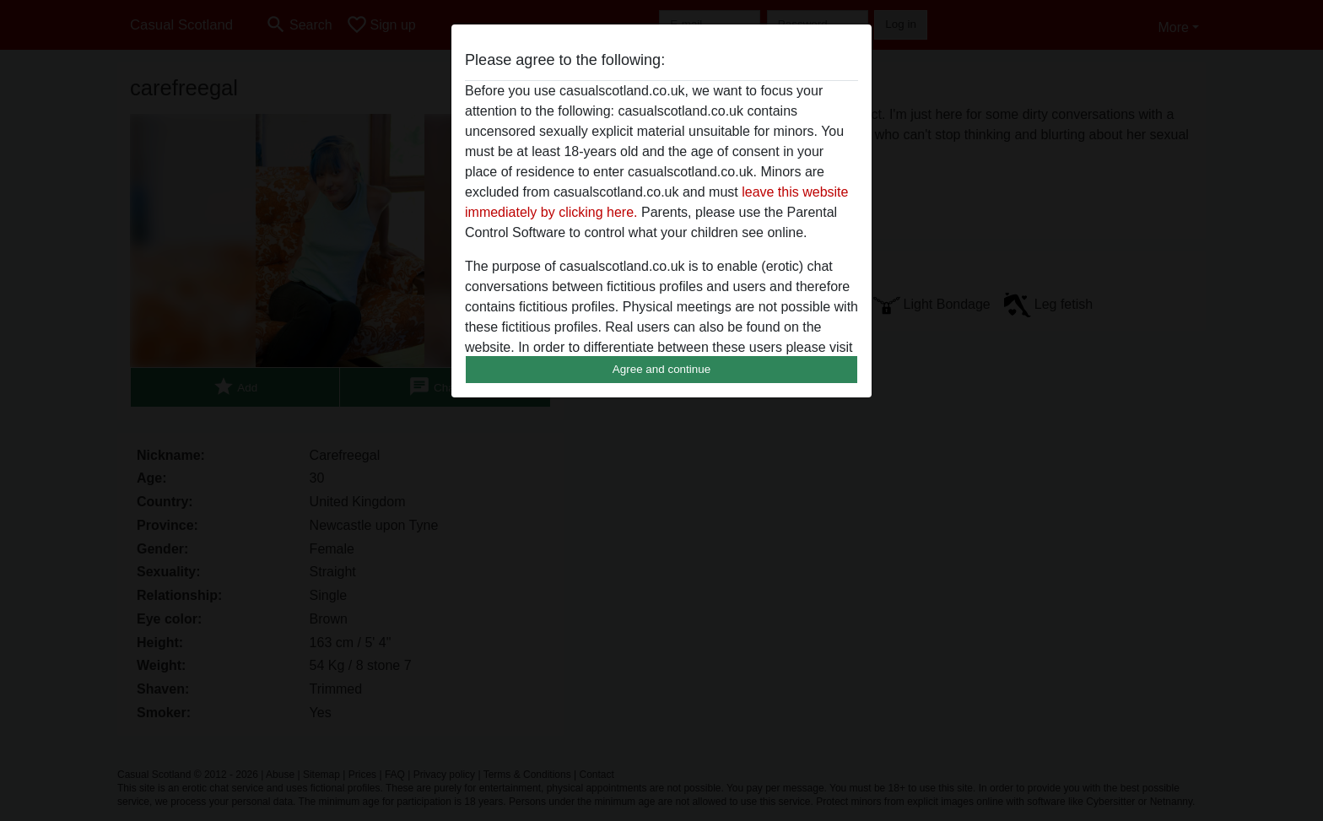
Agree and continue (661, 369)
